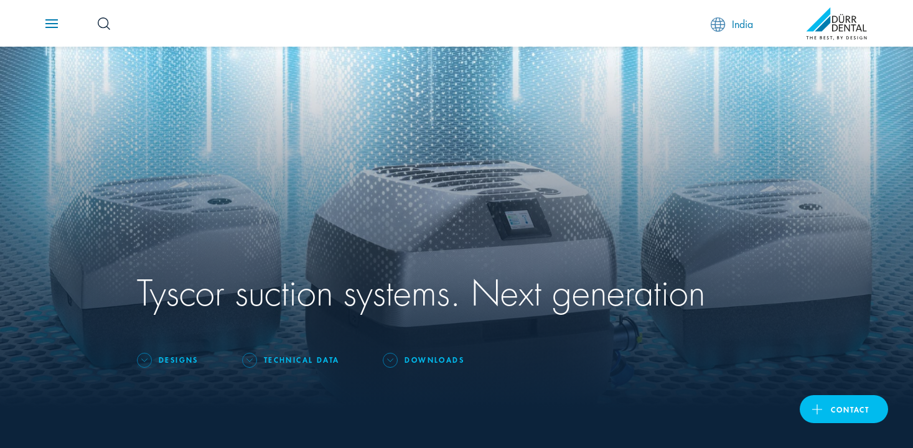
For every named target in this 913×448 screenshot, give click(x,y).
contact (850, 409)
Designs (179, 359)
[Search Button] (103, 23)
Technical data (302, 359)
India (732, 24)
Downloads (434, 359)
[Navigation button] (51, 23)
